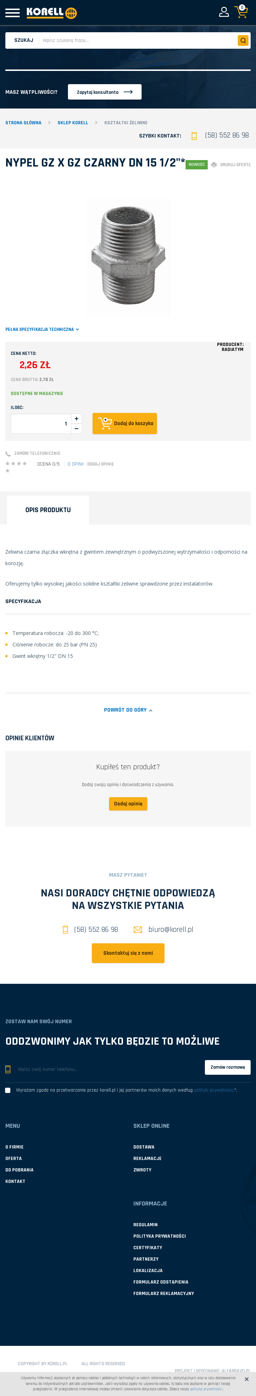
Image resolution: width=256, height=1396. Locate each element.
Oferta (13, 1158)
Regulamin (145, 1225)
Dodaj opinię (100, 464)
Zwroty (142, 1170)
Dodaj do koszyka (133, 423)
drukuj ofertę (235, 165)
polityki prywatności (214, 1090)
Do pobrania (19, 1170)
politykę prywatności (206, 1389)
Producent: (230, 347)
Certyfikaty (147, 1248)
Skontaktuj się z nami (128, 953)
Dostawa (143, 1147)
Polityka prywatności (159, 1236)
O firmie (14, 1147)
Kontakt (15, 1181)
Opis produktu (48, 510)
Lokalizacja (148, 1270)
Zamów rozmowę (228, 1067)
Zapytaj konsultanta (97, 92)
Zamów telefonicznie (37, 453)
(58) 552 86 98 (227, 135)
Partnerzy (145, 1259)
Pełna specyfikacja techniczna (39, 329)
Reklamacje (147, 1158)
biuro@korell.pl (163, 929)
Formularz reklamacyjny (163, 1293)
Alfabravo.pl (236, 1371)
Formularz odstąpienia (160, 1282)
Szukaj (23, 40)
